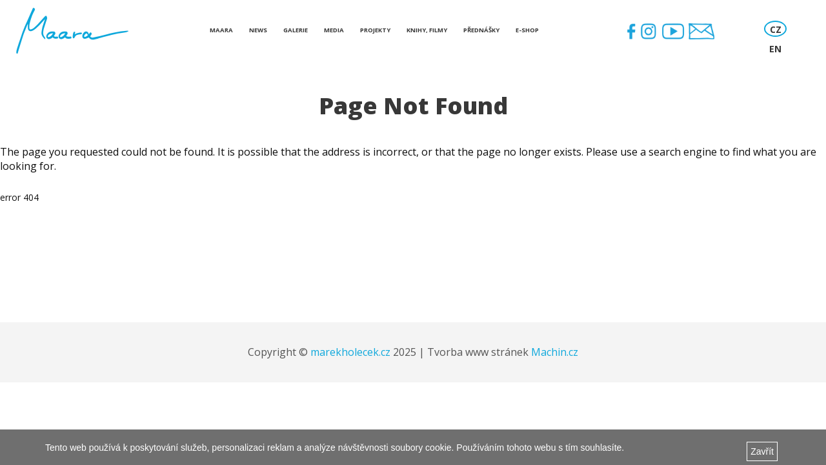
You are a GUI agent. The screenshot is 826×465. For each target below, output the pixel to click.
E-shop (527, 30)
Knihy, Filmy (427, 30)
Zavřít (762, 451)
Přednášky (481, 30)
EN (775, 49)
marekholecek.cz (350, 352)
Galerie (295, 30)
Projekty (375, 30)
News (258, 30)
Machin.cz (554, 352)
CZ (775, 29)
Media (334, 30)
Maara (221, 30)
